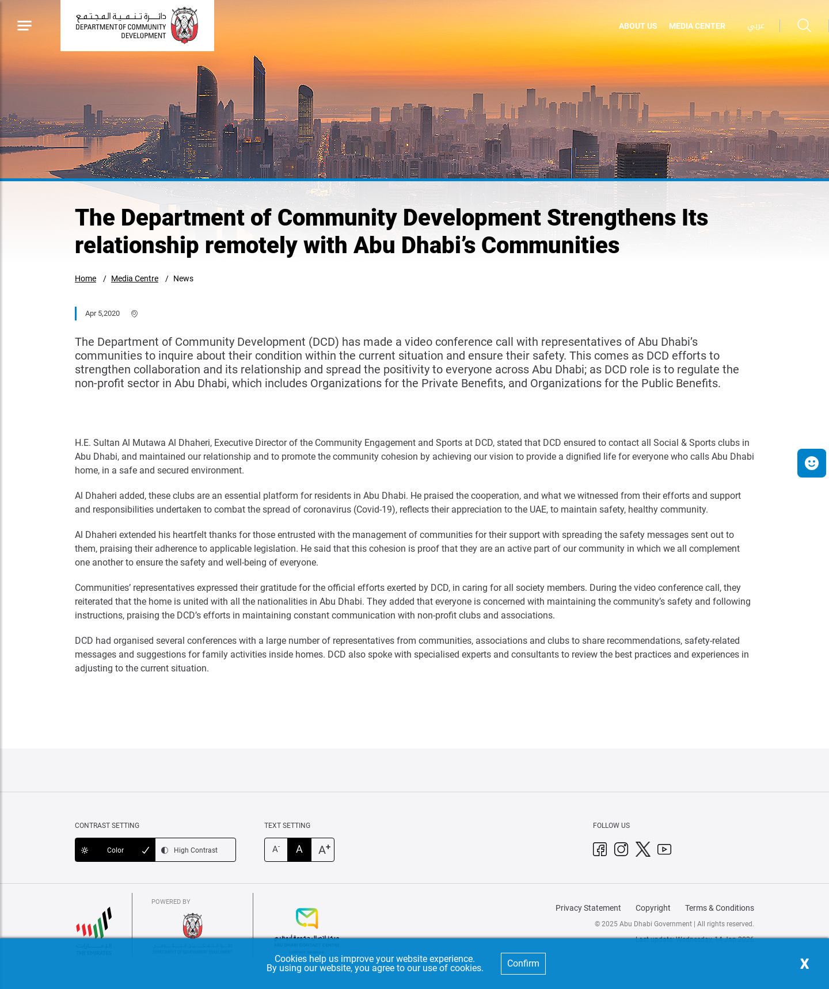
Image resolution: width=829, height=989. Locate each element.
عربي (756, 25)
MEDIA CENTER (697, 25)
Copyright (653, 907)
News (183, 278)
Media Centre (134, 278)
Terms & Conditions (719, 907)
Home (85, 278)
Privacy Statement (588, 907)
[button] (811, 463)
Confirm (523, 963)
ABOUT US (638, 25)
